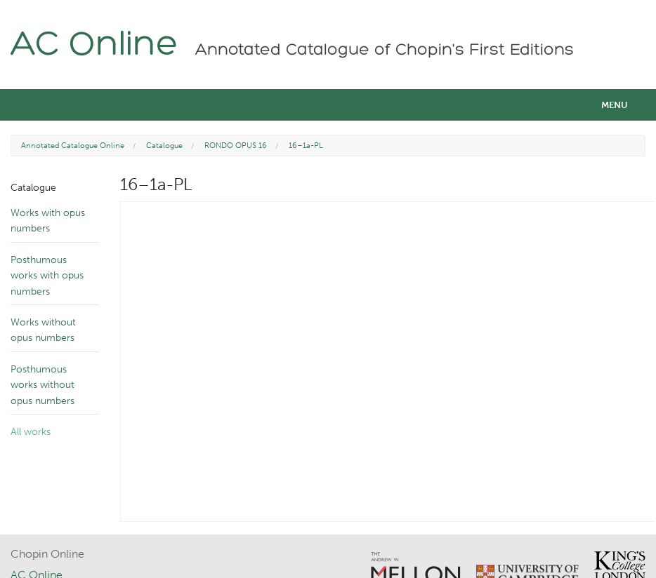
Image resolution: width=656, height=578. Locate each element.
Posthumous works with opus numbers (47, 275)
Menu (614, 105)
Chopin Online (47, 553)
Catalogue (164, 145)
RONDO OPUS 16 (235, 145)
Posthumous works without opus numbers (42, 385)
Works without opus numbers (43, 330)
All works (31, 432)
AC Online (94, 46)
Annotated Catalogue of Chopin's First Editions (384, 50)
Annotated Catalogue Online (72, 145)
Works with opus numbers (48, 220)
